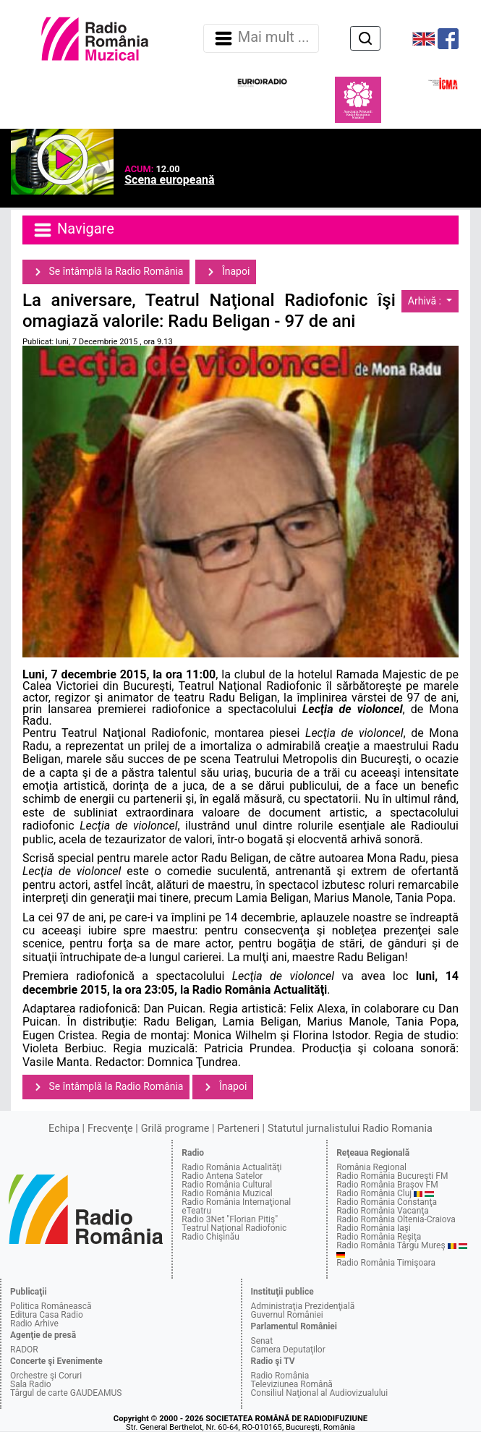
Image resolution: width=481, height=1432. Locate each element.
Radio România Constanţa (386, 1202)
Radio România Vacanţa (382, 1211)
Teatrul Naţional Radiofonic (234, 1228)
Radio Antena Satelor (222, 1176)
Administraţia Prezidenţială (303, 1306)
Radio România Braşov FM (387, 1185)
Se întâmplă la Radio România (106, 272)
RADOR (24, 1349)
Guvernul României (287, 1315)
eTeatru (196, 1211)
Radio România (280, 1376)
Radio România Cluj (374, 1193)
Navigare (73, 230)
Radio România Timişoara (385, 1263)
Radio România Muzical (227, 1193)
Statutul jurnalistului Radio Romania (350, 1128)
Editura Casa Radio (46, 1315)
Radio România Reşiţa (378, 1237)
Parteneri (239, 1128)
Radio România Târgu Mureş (390, 1245)
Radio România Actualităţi (231, 1167)
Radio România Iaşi (373, 1228)
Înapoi (226, 272)
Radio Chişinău (210, 1237)
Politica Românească (51, 1306)
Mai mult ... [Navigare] (261, 38)
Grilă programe (175, 1128)
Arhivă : (426, 301)
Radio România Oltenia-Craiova (396, 1219)
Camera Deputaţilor (288, 1349)
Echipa (64, 1128)
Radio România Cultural (227, 1185)
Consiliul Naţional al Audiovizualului (319, 1393)
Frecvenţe (110, 1128)
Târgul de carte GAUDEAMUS (66, 1393)
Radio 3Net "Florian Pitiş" (230, 1219)
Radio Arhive (34, 1323)
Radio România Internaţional (236, 1202)
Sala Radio (30, 1384)
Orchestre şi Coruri (46, 1376)
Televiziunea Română (292, 1384)
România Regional (371, 1167)
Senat (262, 1341)
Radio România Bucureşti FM (392, 1176)
